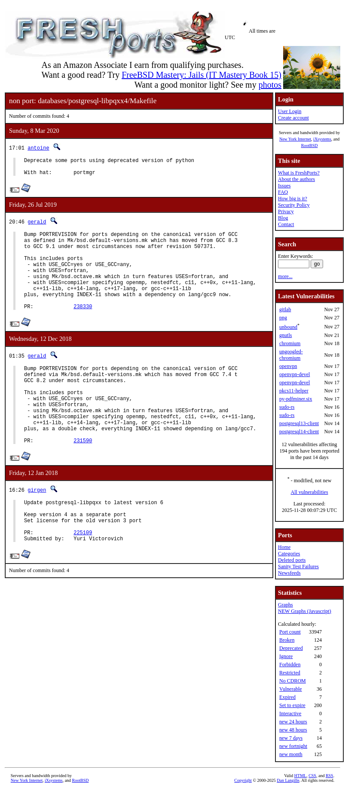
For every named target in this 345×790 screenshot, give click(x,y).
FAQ (283, 192)
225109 (82, 577)
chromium (289, 343)
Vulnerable (290, 689)
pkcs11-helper (293, 391)
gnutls (285, 335)
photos (270, 84)
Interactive (290, 713)
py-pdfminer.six (295, 399)
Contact (286, 224)
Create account (293, 118)
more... (285, 276)
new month (290, 754)
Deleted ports (291, 560)
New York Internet (295, 139)
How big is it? (292, 199)
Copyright (243, 780)
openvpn (288, 366)
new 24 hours (293, 722)
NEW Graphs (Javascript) (304, 611)
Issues (284, 186)
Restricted (289, 673)
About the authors (296, 179)
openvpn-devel (294, 374)
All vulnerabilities (309, 492)
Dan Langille (288, 780)
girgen (36, 527)
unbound (288, 327)
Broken (286, 640)
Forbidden (289, 664)
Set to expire (292, 705)
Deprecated (291, 648)
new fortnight (293, 746)
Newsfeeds (289, 573)
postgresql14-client (299, 432)
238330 (82, 327)
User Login (289, 111)
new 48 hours (293, 730)
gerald (36, 225)
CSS (312, 775)
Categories (289, 554)
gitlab (285, 309)
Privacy (286, 211)
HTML (300, 775)
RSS (329, 775)
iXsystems (322, 139)
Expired (287, 697)
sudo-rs (286, 407)
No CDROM (292, 681)
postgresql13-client (299, 423)
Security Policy (294, 205)
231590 (82, 477)
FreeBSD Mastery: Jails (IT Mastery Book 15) (201, 75)
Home (284, 547)
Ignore (286, 656)
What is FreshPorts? (299, 173)
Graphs (285, 605)
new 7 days (290, 738)
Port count (290, 632)
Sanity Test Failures (298, 566)
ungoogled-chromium (291, 355)
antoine (38, 147)
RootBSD (309, 145)
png (283, 318)
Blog (283, 218)
